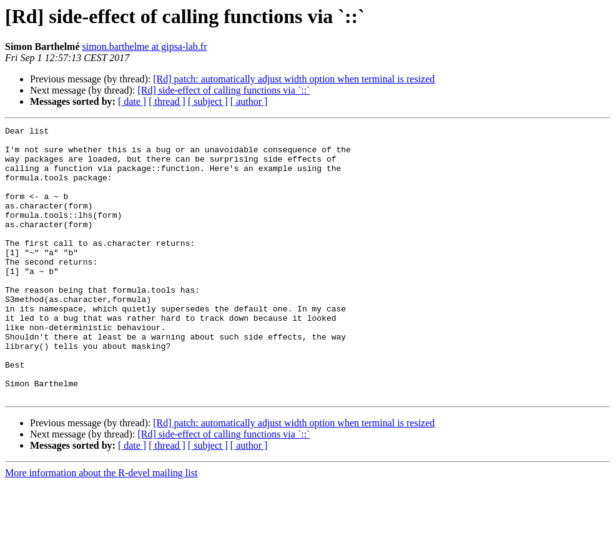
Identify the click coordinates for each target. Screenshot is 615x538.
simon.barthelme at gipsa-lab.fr (144, 46)
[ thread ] (167, 101)
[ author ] (249, 101)
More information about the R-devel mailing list (101, 527)
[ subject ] (208, 101)
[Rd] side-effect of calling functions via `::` (223, 90)
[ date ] (132, 101)
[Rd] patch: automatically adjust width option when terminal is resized (294, 79)
